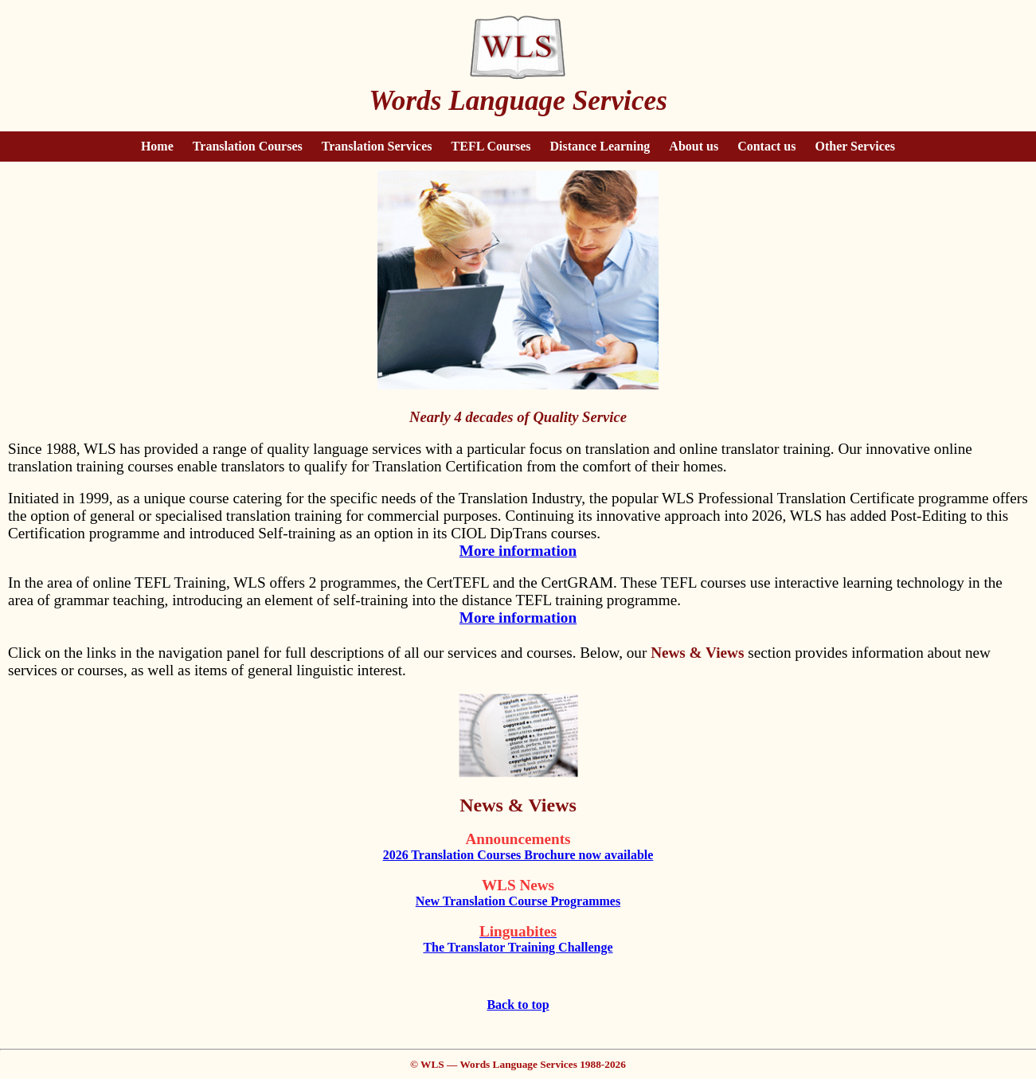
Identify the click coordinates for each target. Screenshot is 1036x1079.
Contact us (766, 146)
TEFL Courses (491, 146)
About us (693, 146)
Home (157, 146)
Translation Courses (248, 146)
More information (518, 550)
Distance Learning (600, 146)
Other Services (855, 146)
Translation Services (377, 146)
